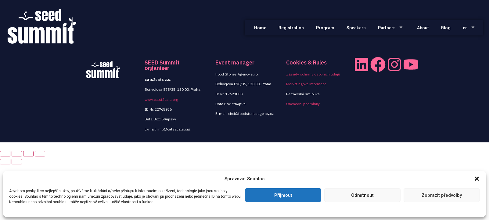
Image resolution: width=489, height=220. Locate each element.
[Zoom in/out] (40, 153)
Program (325, 27)
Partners (391, 28)
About (423, 27)
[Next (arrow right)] (17, 161)
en (470, 28)
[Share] (17, 153)
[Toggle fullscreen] (28, 153)
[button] (477, 179)
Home (260, 27)
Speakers (356, 27)
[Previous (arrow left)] (5, 161)
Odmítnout (362, 195)
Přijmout (283, 195)
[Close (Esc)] (5, 153)
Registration (291, 27)
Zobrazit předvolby (442, 195)
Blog (446, 27)
